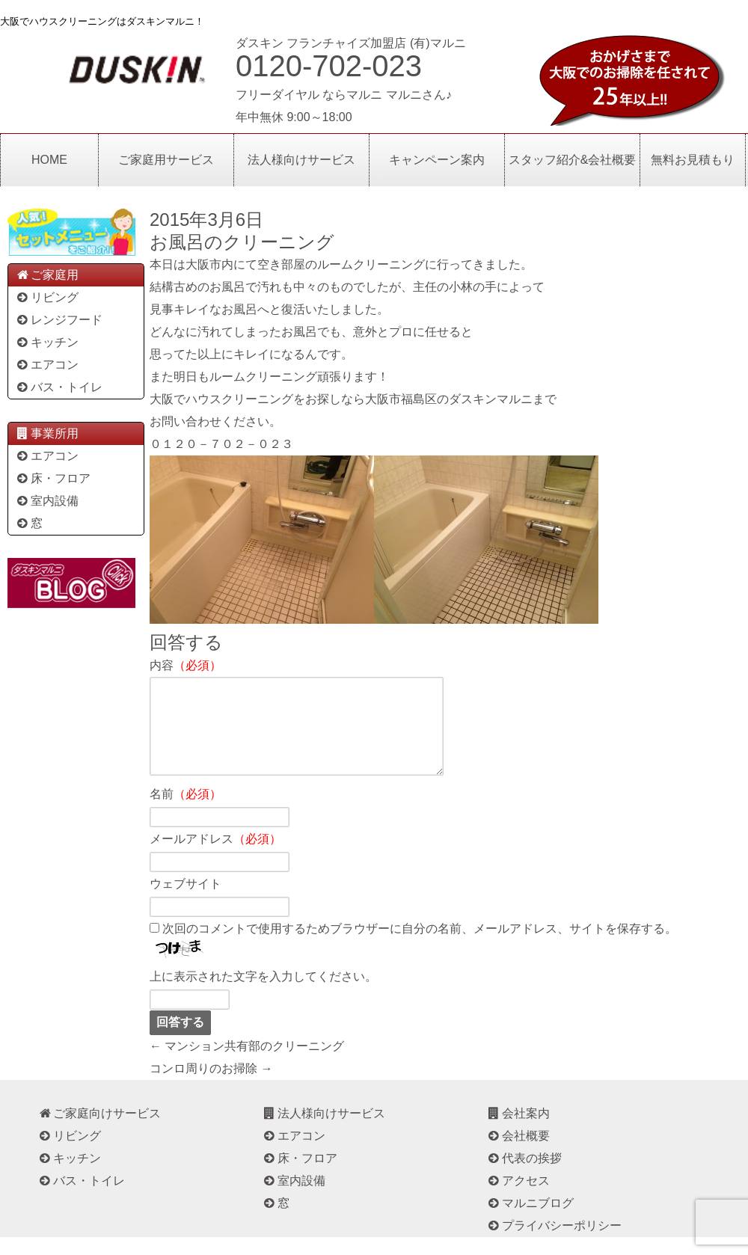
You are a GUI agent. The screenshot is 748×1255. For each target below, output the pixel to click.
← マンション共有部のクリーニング (247, 1064)
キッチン (47, 342)
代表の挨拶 (524, 1176)
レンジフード (58, 319)
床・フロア (53, 478)
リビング (47, 297)
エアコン (47, 364)
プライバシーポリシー (554, 1243)
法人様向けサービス (301, 159)
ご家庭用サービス (166, 159)
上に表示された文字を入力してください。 (263, 994)
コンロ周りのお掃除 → (211, 1086)
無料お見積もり (693, 159)
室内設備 (47, 500)
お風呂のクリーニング (242, 242)
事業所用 (47, 433)
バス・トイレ (58, 387)
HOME (49, 159)
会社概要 (518, 1153)
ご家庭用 (47, 275)
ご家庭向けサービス (99, 1131)
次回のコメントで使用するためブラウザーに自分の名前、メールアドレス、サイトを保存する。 (419, 946)
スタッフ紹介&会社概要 (573, 159)
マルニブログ (530, 1221)
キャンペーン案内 (437, 159)
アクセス (518, 1198)
